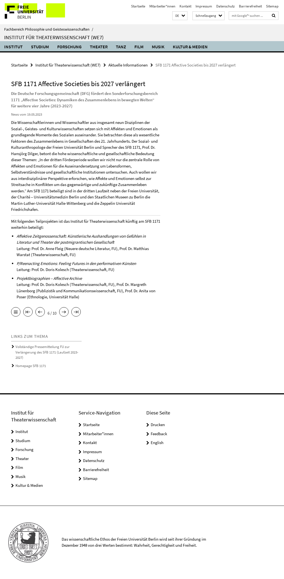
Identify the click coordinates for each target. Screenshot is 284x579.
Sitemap (272, 6)
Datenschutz (225, 6)
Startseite (138, 6)
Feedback (159, 433)
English (157, 442)
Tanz (121, 46)
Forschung (69, 46)
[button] (179, 15)
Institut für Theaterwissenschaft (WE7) (54, 37)
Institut (13, 46)
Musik (158, 46)
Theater (99, 46)
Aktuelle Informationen (128, 65)
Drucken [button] (158, 424)
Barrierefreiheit (250, 6)
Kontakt (185, 6)
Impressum (204, 6)
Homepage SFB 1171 (30, 365)
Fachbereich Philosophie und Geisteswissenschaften (48, 29)
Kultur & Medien (190, 46)
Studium (40, 46)
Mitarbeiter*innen (162, 6)
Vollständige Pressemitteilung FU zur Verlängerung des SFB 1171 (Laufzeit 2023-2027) (46, 352)
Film (139, 46)
